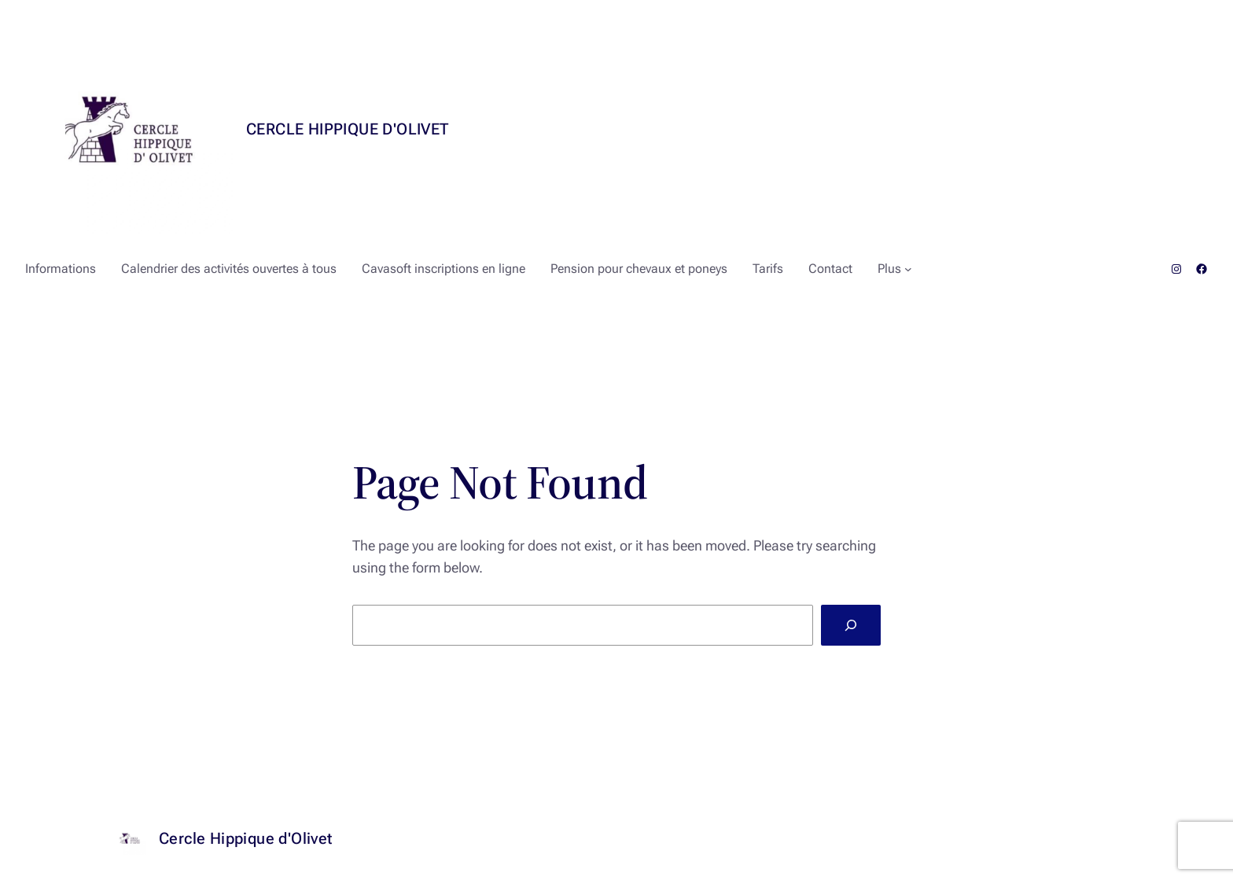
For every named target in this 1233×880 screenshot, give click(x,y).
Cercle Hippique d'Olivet (347, 129)
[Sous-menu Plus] (908, 269)
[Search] (851, 625)
